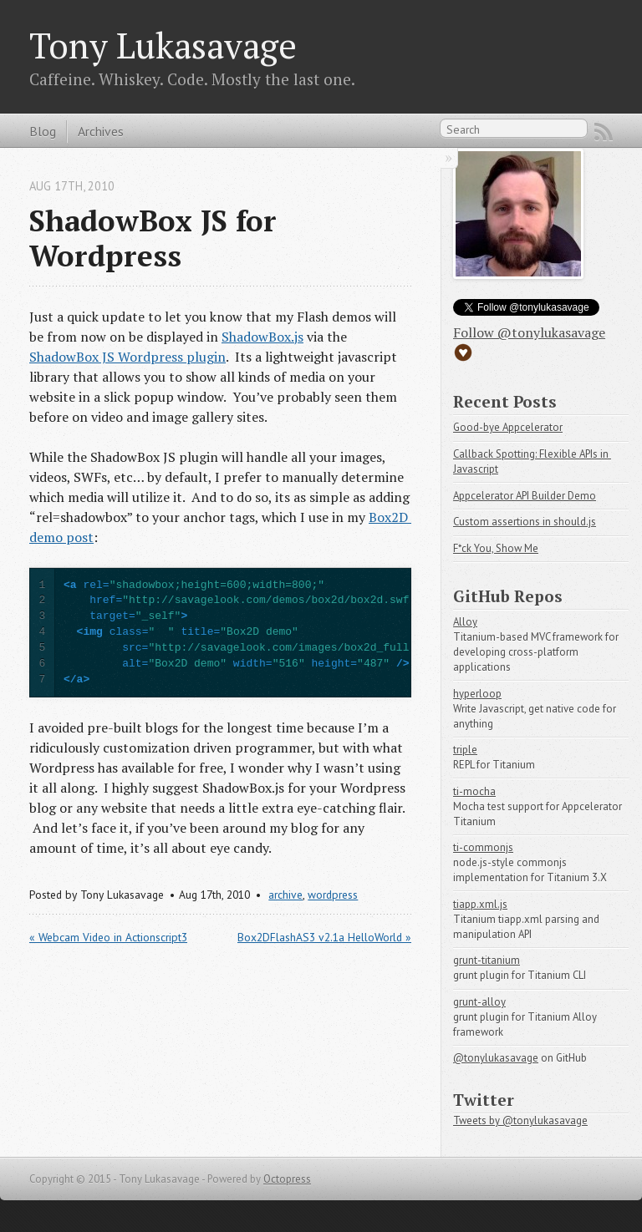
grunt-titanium (486, 960)
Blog (42, 131)
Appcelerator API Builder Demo (524, 496)
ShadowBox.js (262, 336)
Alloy (465, 622)
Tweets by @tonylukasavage (520, 1120)
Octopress (287, 1179)
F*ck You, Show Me (495, 548)
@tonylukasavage (495, 1058)
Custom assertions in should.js (524, 522)
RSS (603, 132)
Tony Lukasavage (163, 45)
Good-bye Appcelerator (508, 427)
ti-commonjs (483, 847)
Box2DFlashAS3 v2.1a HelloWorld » (324, 937)
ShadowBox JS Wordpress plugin (127, 356)
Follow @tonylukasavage (529, 332)
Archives (101, 131)
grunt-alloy (479, 1002)
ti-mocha (474, 791)
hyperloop (477, 694)
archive (285, 894)
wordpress (333, 894)
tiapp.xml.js (480, 904)
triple (465, 750)
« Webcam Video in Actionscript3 (108, 937)
